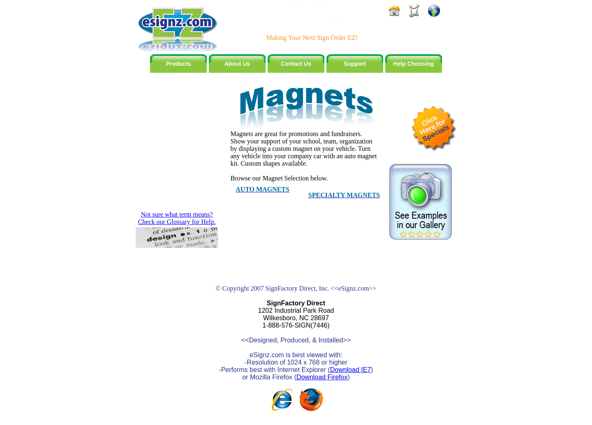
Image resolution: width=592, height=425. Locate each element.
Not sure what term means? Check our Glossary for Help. (177, 218)
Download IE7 (350, 369)
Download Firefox (322, 377)
